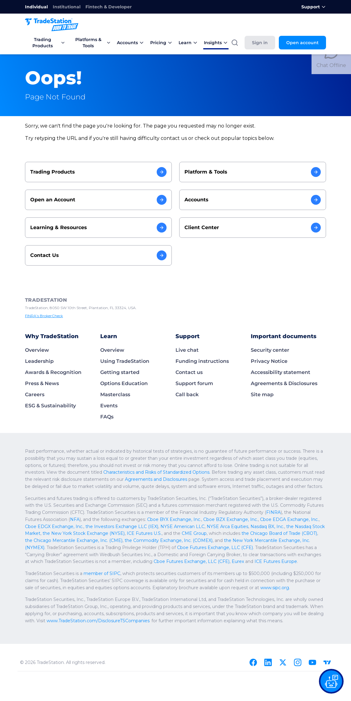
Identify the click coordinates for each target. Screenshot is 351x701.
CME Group (194, 533)
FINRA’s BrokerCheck (44, 315)
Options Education (124, 383)
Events (109, 406)
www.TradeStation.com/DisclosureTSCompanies (98, 620)
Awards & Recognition (53, 372)
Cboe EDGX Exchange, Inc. (54, 526)
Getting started (119, 372)
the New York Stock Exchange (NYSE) (84, 533)
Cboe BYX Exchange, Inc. (174, 519)
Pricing (161, 42)
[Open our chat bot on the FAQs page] (331, 681)
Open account (302, 42)
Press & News (42, 383)
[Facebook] (253, 662)
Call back (187, 394)
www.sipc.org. (275, 587)
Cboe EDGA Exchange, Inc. (289, 519)
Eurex (238, 561)
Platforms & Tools (93, 42)
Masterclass (115, 394)
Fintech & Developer (108, 7)
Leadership (39, 361)
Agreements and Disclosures (156, 479)
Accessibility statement (280, 372)
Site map (262, 394)
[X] (283, 662)
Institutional (67, 7)
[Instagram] (297, 662)
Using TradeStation (124, 361)
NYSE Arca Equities (227, 526)
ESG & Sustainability (50, 406)
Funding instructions (202, 361)
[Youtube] (312, 662)
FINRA (273, 512)
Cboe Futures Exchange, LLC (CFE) (215, 547)
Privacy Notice (269, 361)
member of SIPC (102, 573)
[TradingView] (327, 662)
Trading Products (48, 42)
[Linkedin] (268, 662)
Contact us (189, 372)
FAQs (107, 417)
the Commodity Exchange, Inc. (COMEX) (169, 540)
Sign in (260, 42)
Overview (37, 350)
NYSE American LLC (182, 526)
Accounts (130, 42)
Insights (216, 42)
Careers (34, 394)
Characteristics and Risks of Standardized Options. (156, 472)
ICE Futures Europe (275, 561)
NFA (75, 519)
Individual (36, 7)
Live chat (187, 350)
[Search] (235, 42)
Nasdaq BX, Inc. (267, 526)
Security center (270, 350)
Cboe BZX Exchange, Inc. (230, 519)
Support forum (194, 383)
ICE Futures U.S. (144, 533)
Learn (188, 42)
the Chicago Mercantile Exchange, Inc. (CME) (73, 540)
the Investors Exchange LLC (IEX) (121, 526)
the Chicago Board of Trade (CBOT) (279, 533)
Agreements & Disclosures (284, 383)
